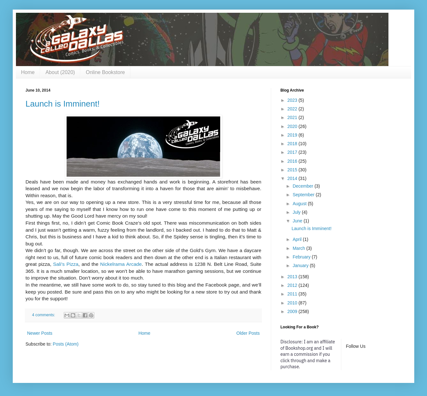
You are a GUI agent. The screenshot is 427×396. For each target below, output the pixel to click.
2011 (293, 293)
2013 (293, 276)
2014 (293, 178)
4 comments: (44, 315)
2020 (293, 126)
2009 (293, 311)
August (300, 203)
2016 (293, 161)
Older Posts (248, 333)
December (303, 186)
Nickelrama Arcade (121, 264)
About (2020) (60, 72)
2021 (293, 117)
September (304, 194)
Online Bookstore (105, 72)
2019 (293, 135)
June (298, 220)
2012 (293, 285)
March (299, 248)
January (301, 265)
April (298, 239)
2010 (293, 302)
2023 (293, 100)
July (297, 212)
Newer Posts (39, 333)
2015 (293, 169)
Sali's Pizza (66, 264)
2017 (293, 152)
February (302, 256)
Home (28, 72)
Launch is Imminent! (62, 103)
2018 (293, 143)
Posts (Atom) (66, 344)
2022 (293, 108)
